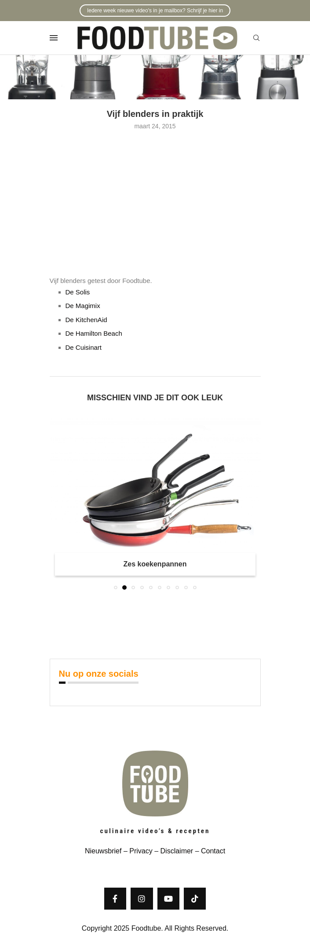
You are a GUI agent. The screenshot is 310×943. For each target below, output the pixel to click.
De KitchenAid (86, 319)
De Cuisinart (84, 347)
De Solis (78, 292)
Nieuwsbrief (103, 851)
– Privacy (136, 851)
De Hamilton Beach (94, 333)
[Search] (256, 38)
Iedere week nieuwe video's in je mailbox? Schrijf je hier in (155, 10)
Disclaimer (176, 851)
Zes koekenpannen (154, 564)
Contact (213, 851)
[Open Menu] (54, 38)
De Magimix (83, 305)
